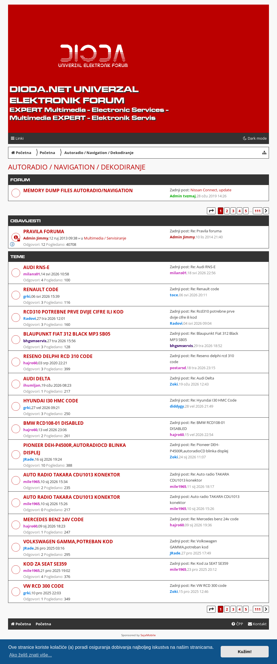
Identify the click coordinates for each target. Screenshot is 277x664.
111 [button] (258, 210)
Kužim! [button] (245, 651)
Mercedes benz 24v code (53, 519)
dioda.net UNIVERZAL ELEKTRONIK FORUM (73, 94)
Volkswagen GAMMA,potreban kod (68, 541)
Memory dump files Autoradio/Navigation (78, 190)
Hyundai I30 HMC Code (50, 401)
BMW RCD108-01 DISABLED (53, 423)
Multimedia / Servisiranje (105, 238)
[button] (211, 210)
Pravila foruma (43, 231)
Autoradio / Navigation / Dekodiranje (76, 167)
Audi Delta (36, 378)
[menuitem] (257, 624)
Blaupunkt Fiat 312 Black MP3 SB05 (66, 334)
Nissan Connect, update (211, 189)
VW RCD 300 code (43, 586)
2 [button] (227, 210)
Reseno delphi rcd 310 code (58, 356)
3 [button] (233, 210)
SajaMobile (148, 635)
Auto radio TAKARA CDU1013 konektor (71, 475)
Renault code (40, 289)
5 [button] (246, 210)
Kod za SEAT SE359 (45, 564)
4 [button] (239, 210)
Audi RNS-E (36, 267)
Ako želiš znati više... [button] (30, 655)
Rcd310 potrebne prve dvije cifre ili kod (73, 312)
